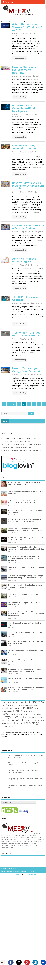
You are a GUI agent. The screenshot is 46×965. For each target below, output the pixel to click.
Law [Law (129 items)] (34, 714)
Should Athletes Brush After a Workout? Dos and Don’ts (26, 493)
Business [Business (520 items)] (34, 702)
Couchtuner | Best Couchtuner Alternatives (16, 447)
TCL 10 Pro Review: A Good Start (25, 298)
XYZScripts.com (31, 874)
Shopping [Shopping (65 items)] (32, 720)
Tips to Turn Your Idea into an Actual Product (26, 334)
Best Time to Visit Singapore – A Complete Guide (25, 679)
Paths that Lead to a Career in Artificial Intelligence (25, 108)
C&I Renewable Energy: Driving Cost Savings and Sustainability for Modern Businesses (25, 577)
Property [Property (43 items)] (40, 717)
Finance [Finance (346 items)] (27, 708)
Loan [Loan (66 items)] (14, 717)
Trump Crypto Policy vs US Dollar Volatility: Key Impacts (25, 511)
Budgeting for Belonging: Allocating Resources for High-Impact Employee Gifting (26, 548)
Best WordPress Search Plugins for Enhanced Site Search (28, 185)
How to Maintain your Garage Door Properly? (26, 370)
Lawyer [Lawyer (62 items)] (38, 714)
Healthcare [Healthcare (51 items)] (26, 711)
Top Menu (9, 2)
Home (3, 871)
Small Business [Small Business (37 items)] (40, 720)
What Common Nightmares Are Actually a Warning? (24, 624)
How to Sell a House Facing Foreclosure (23, 594)
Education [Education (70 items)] (34, 705)
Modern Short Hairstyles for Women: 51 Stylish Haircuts (24, 661)
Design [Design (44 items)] (18, 705)
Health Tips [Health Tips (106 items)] (35, 711)
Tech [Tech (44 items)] (22, 723)
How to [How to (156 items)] (12, 714)
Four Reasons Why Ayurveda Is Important (26, 147)
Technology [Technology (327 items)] (31, 723)
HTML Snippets (14, 874)
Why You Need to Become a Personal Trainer (28, 227)
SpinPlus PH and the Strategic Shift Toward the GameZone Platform (25, 539)
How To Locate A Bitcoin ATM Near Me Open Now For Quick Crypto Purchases (25, 520)
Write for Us (30, 871)
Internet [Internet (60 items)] (28, 714)
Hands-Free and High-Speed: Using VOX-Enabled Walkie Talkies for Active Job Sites (25, 529)
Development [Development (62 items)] (25, 705)
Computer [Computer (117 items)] (11, 705)
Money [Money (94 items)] (35, 717)
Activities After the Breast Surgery (24, 260)
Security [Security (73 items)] (14, 720)
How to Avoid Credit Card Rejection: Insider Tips (25, 652)
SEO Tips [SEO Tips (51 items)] (26, 720)
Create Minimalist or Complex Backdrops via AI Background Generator (25, 586)
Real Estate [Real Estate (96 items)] (6, 720)
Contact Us (16, 871)
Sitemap (23, 871)
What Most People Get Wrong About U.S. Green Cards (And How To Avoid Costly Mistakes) (24, 558)
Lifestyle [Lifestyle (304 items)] (6, 717)
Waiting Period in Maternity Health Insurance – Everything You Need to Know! (26, 688)
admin (16, 33)
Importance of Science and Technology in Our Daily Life (20, 438)
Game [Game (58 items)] (39, 708)
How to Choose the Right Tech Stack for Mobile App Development (24, 603)
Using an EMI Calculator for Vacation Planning (26, 567)
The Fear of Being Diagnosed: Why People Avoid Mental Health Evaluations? (24, 670)
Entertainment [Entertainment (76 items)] (7, 708)
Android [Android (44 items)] (3, 702)
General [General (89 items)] (9, 711)
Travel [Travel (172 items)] (4, 725)
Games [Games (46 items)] (3, 711)
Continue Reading (20, 58)
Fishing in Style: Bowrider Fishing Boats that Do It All (25, 633)
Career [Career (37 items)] (3, 705)
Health (37, 76)
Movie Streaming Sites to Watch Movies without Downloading (22, 450)
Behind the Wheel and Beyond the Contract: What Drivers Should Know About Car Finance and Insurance (26, 614)
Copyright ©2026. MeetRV (9, 868)
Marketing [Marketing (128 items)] (21, 717)
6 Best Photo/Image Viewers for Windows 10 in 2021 (27, 27)
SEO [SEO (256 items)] (20, 720)
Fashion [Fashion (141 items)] (17, 707)
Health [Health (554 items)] (18, 711)
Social (5, 421)
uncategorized (16, 35)
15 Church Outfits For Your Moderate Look (16, 441)
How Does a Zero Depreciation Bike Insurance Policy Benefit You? (26, 642)
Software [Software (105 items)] (16, 723)
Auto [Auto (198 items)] (24, 702)
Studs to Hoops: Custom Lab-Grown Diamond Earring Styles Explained (26, 483)
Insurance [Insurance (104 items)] (21, 714)
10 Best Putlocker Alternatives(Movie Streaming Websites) (21, 444)
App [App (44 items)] (8, 702)
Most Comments (8, 433)
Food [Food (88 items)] (34, 708)
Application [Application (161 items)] (16, 702)
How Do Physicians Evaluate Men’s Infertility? (24, 69)
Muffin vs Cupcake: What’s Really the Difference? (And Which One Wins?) (22, 502)
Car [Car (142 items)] (42, 702)
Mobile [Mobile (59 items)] (29, 717)
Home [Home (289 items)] (5, 714)
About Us (9, 871)
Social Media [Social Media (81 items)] (6, 723)
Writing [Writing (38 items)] (11, 726)
